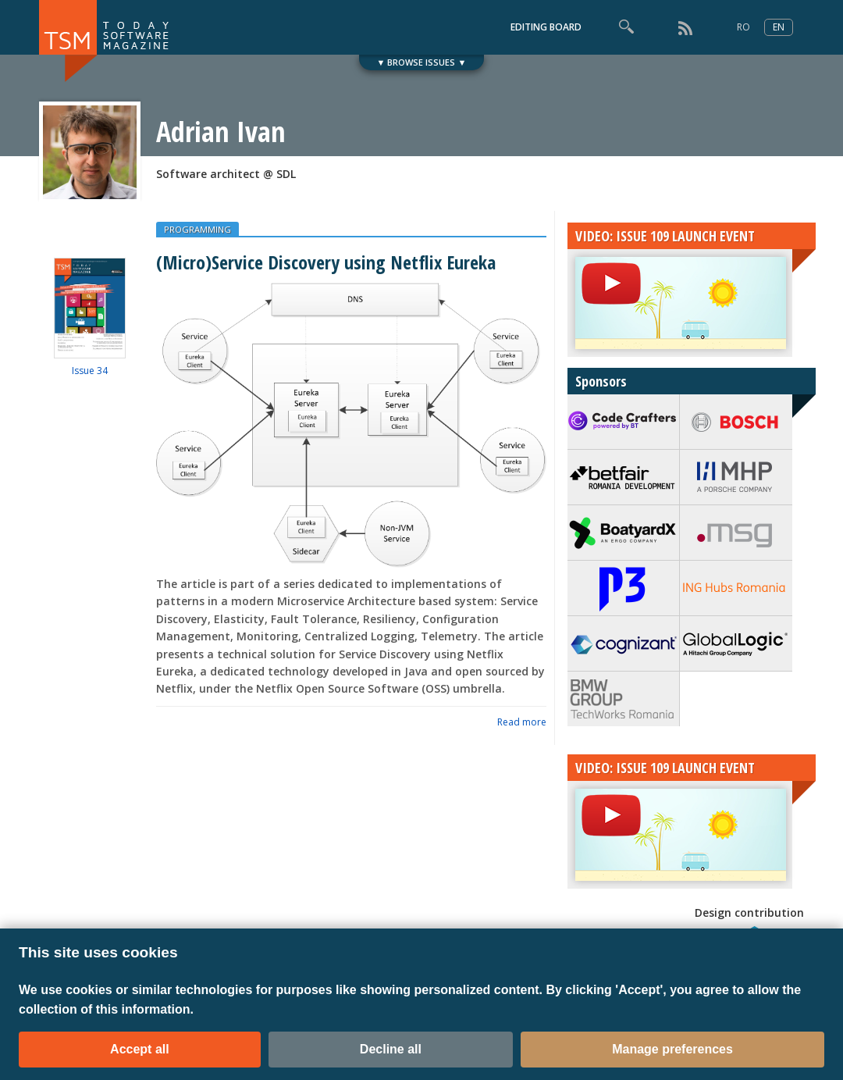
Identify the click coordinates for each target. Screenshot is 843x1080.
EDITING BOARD (546, 27)
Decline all (391, 1049)
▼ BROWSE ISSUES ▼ (422, 62)
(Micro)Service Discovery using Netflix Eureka (326, 262)
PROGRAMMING (197, 229)
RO (743, 27)
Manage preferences (672, 1049)
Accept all (139, 1049)
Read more (521, 722)
